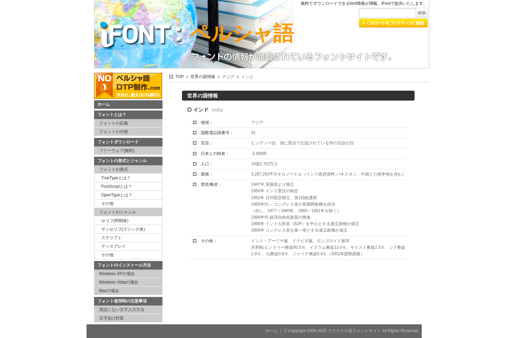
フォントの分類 (113, 131)
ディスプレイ (113, 246)
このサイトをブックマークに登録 (393, 23)
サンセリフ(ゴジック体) (123, 229)
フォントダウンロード (118, 142)
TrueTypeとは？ (116, 178)
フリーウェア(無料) (117, 150)
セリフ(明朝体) (115, 220)
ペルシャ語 (242, 33)
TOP (179, 76)
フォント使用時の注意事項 (122, 301)
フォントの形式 (113, 169)
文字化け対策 (111, 318)
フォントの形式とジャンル (122, 160)
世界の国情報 (203, 76)
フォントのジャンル (117, 212)
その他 (107, 203)
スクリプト (111, 237)
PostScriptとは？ (116, 186)
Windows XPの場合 (117, 273)
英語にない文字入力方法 (121, 309)
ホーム (103, 104)
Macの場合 (109, 290)
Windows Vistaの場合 (118, 282)
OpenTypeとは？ (116, 195)
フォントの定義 (113, 123)
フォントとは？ (111, 114)
